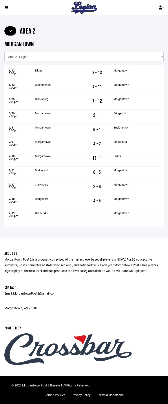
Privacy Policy (81, 395)
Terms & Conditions (110, 395)
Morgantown (121, 70)
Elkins (38, 70)
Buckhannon (43, 85)
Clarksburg (41, 99)
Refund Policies (54, 395)
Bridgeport (119, 113)
